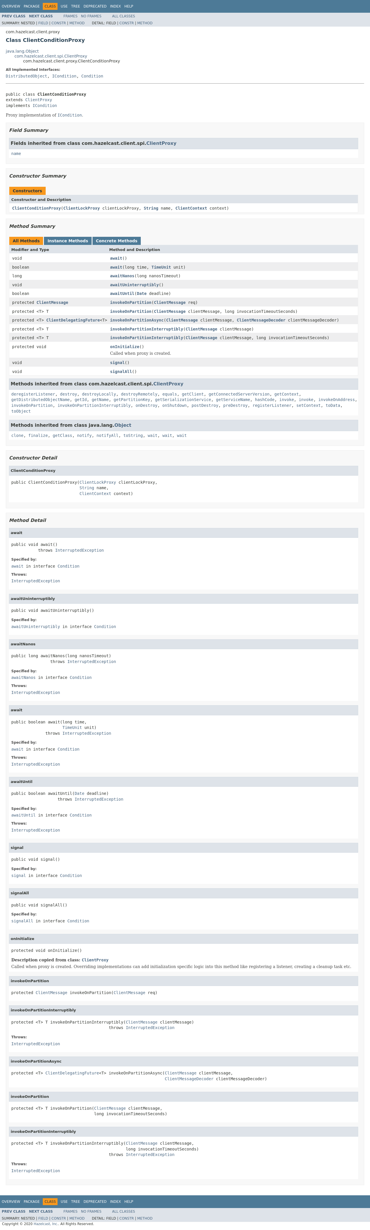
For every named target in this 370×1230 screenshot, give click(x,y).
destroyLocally (99, 394)
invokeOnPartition (130, 302)
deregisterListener (33, 394)
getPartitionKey (132, 399)
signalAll (121, 371)
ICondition (64, 76)
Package (32, 6)
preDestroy (235, 405)
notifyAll (108, 435)
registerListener (272, 405)
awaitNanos (122, 276)
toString (133, 435)
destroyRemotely (139, 394)
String (151, 208)
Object (123, 425)
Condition (92, 76)
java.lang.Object (22, 51)
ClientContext (191, 208)
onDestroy (147, 405)
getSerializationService (183, 399)
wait (153, 435)
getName (100, 399)
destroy (68, 394)
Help (128, 6)
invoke (286, 399)
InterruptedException (79, 550)
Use (64, 6)
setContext (308, 405)
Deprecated (95, 6)
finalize (38, 435)
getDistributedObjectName (40, 399)
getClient (193, 394)
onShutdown (174, 405)
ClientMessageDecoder (261, 320)
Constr (58, 23)
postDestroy (205, 405)
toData (332, 405)
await (116, 258)
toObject (21, 411)
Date (142, 293)
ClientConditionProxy (36, 208)
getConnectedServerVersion (239, 394)
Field (43, 23)
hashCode (264, 399)
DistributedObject (26, 76)
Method (77, 23)
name (16, 153)
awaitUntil (122, 293)
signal (117, 362)
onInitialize (124, 346)
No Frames (91, 16)
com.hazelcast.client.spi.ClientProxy (50, 56)
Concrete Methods (117, 241)
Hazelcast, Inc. (46, 1224)
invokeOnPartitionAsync (137, 320)
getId (81, 399)
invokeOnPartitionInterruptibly (146, 329)
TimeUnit (161, 267)
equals (169, 394)
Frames (71, 16)
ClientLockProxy (81, 208)
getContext (286, 394)
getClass (62, 435)
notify (84, 435)
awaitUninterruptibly (134, 284)
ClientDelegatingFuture (73, 320)
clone (17, 435)
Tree (75, 6)
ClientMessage (52, 302)
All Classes (123, 16)
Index (115, 6)
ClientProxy (38, 99)
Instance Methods (67, 241)
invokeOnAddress (336, 399)
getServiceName (233, 399)
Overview (11, 6)
